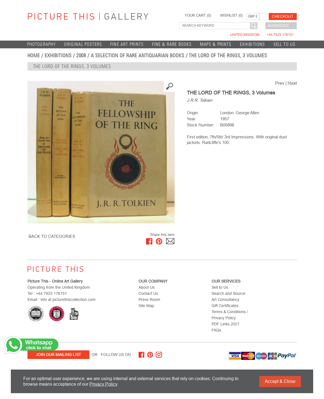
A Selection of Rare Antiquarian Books (137, 56)
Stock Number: (200, 125)
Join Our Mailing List (58, 354)
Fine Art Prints (127, 44)
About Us (147, 287)
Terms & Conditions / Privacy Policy (230, 315)
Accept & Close (280, 381)
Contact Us (148, 293)
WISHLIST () (231, 16)
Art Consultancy (225, 299)
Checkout (282, 16)
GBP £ (253, 16)
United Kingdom (262, 34)
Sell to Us (284, 44)
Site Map (146, 305)
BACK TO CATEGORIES (52, 236)
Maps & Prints (215, 44)
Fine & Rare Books (172, 44)
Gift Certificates (225, 305)
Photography (41, 44)
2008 (81, 56)
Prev (279, 83)
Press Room (149, 299)
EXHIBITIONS (252, 44)
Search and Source (228, 293)
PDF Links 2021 (226, 324)
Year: (191, 118)
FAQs (216, 330)
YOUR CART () (198, 16)
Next (292, 83)
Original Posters (83, 44)
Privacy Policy (103, 384)
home (33, 56)
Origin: (193, 112)
